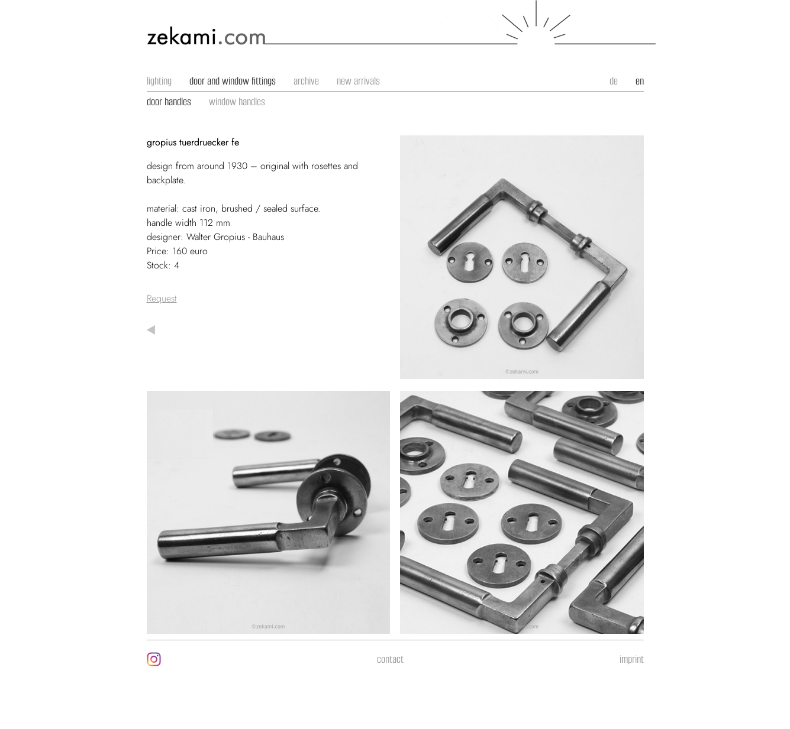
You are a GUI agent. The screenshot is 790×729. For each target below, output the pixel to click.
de (614, 81)
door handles (169, 102)
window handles (237, 102)
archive (306, 81)
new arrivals (358, 81)
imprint (632, 659)
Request (162, 298)
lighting (159, 81)
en (640, 81)
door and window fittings (232, 81)
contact (390, 659)
